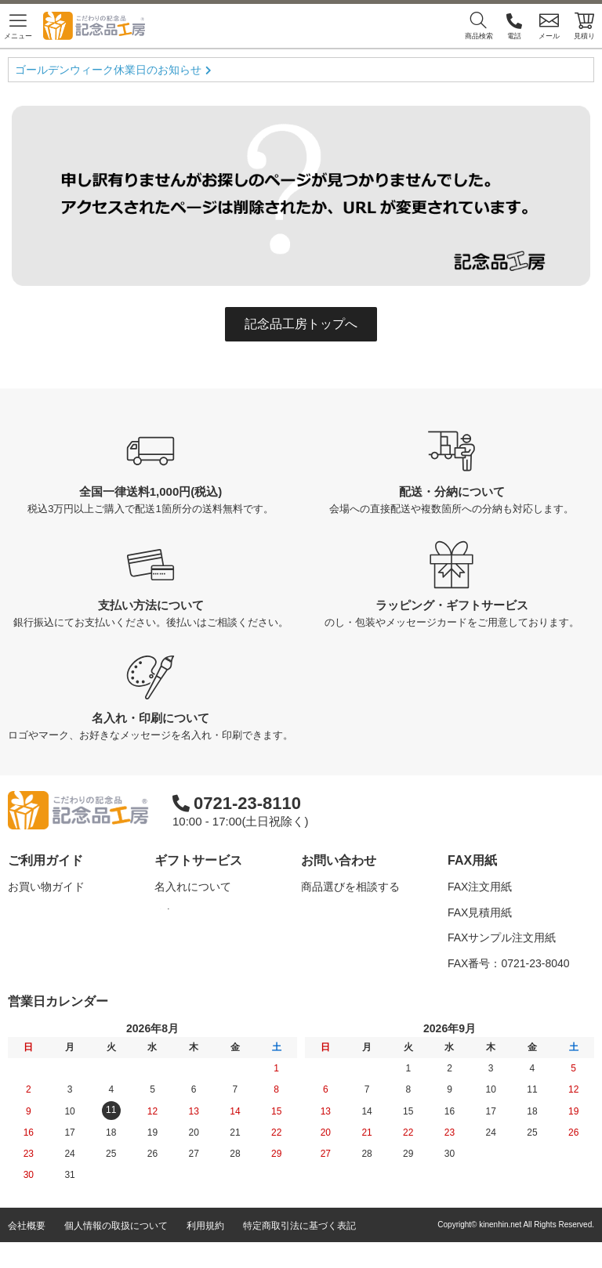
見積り (584, 25)
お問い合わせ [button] (338, 860)
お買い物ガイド (46, 886)
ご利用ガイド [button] (45, 860)
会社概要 (26, 1251)
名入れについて (192, 886)
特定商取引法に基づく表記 (299, 1251)
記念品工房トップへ (301, 324)
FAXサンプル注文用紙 (502, 937)
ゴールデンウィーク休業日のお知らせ (108, 69)
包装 (165, 937)
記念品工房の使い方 (57, 963)
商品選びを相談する (350, 886)
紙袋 (165, 988)
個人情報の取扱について (116, 1251)
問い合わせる (334, 963)
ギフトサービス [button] (198, 860)
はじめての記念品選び (63, 937)
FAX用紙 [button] (472, 860)
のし (165, 912)
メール (549, 25)
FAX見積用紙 (480, 912)
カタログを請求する (350, 937)
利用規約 (205, 1251)
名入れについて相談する (361, 912)
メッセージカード (198, 963)
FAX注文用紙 (480, 886)
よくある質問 (41, 912)
